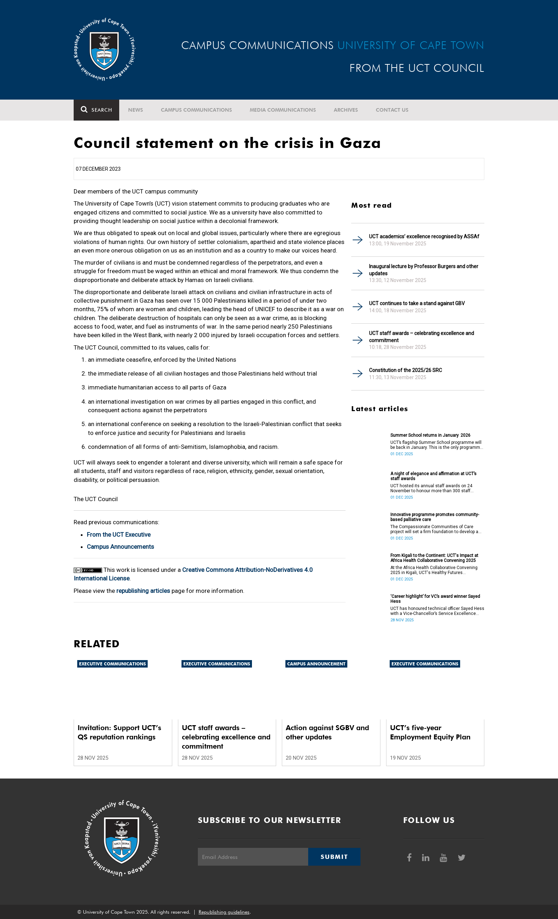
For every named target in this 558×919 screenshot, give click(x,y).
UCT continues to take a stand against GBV (417, 303)
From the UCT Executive (119, 534)
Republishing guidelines (224, 912)
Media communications (283, 110)
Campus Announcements (120, 546)
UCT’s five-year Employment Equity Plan (430, 732)
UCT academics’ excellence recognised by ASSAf (424, 236)
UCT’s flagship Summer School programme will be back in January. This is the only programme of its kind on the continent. (436, 445)
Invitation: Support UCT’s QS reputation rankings (119, 732)
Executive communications (112, 663)
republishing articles (143, 590)
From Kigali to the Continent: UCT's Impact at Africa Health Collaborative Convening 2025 (434, 558)
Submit (334, 856)
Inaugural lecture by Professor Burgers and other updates (423, 270)
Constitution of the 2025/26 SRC (405, 370)
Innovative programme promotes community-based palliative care (434, 517)
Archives (346, 110)
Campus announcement (316, 663)
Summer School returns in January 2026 (430, 435)
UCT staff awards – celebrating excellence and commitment (421, 336)
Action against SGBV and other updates (327, 732)
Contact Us (392, 110)
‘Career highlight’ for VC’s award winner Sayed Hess (435, 599)
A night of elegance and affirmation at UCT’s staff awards (433, 476)
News (135, 110)
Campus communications (196, 110)
